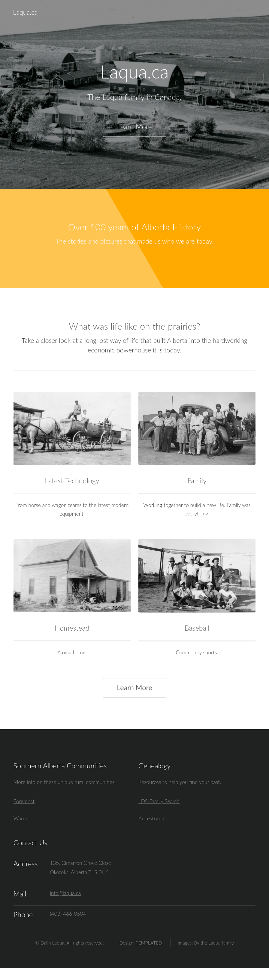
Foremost (24, 801)
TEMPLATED (149, 942)
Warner (22, 818)
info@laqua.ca (65, 893)
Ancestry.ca (151, 818)
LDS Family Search (159, 801)
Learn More (134, 126)
